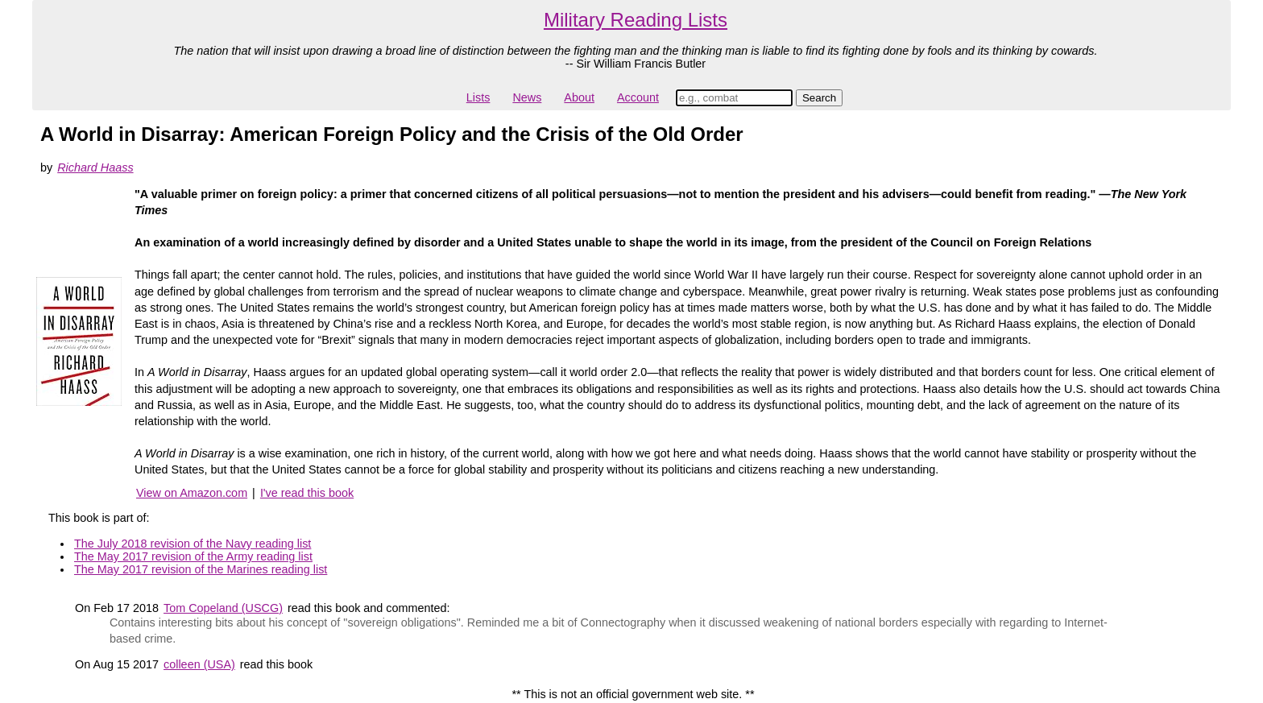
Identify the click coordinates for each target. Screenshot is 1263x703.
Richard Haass (95, 167)
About (579, 97)
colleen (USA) (199, 664)
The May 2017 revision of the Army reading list (193, 556)
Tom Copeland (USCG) (223, 608)
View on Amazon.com (191, 492)
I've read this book (307, 492)
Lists (478, 97)
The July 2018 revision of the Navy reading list (192, 543)
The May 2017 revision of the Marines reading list (200, 569)
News (526, 97)
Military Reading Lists (635, 20)
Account (638, 97)
